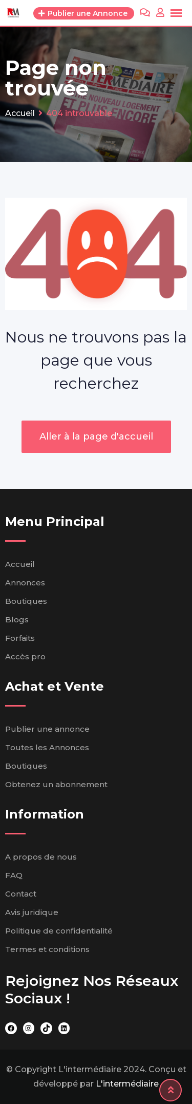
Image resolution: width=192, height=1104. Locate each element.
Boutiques (26, 601)
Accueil (20, 564)
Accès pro (25, 656)
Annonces (25, 582)
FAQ (14, 875)
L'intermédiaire (127, 1084)
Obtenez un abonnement (56, 784)
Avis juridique (31, 912)
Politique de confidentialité (59, 931)
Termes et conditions (47, 949)
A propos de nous (41, 857)
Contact (20, 894)
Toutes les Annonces (47, 747)
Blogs (17, 619)
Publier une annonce (47, 729)
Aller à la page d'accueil (96, 436)
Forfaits (20, 638)
